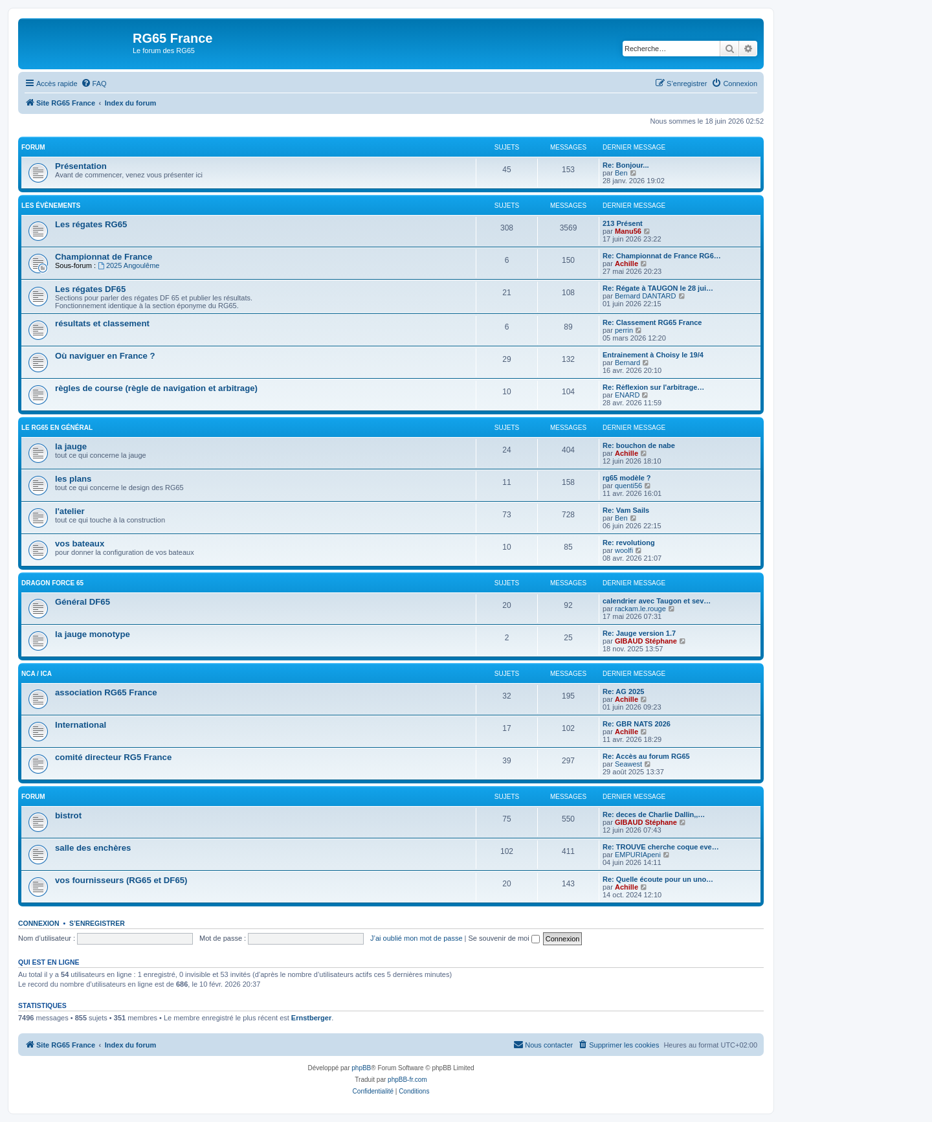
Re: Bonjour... (626, 165)
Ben (621, 173)
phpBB (361, 1068)
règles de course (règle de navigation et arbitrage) (156, 388)
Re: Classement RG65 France (652, 322)
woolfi (624, 550)
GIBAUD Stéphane (646, 641)
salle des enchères (93, 848)
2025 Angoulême (128, 265)
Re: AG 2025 (623, 691)
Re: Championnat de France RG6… (662, 256)
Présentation (81, 166)
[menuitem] (94, 83)
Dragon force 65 (52, 583)
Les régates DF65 (90, 289)
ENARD (627, 395)
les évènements (50, 205)
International (80, 725)
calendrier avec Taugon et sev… (657, 601)
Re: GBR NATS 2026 (637, 724)
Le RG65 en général (57, 427)
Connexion (39, 923)
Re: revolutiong (629, 542)
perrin (624, 330)
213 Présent (623, 223)
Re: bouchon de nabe (639, 445)
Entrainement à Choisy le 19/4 (653, 355)
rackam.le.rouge (640, 608)
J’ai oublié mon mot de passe (416, 938)
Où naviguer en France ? (105, 356)
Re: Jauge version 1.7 (639, 633)
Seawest (628, 764)
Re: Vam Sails (626, 510)
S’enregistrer (97, 923)
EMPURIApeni (638, 854)
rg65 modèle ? (627, 478)
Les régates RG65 (91, 224)
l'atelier (70, 511)
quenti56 (628, 485)
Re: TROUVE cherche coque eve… (661, 847)
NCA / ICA (36, 673)
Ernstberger (311, 1018)
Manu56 (628, 231)
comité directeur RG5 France (113, 757)
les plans (73, 479)
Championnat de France (103, 257)
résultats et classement (102, 323)
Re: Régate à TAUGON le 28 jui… (658, 288)
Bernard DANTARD (645, 296)
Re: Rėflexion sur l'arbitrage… (653, 387)
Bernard (627, 362)
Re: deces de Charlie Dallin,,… (654, 814)
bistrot (68, 815)
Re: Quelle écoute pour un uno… (658, 879)
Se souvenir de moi (504, 938)
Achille (626, 263)
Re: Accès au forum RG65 (646, 756)
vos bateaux (79, 543)
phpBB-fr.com (407, 1079)
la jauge (71, 446)
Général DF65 (82, 602)
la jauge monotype (92, 634)
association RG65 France (106, 692)
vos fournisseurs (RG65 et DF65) (121, 880)
